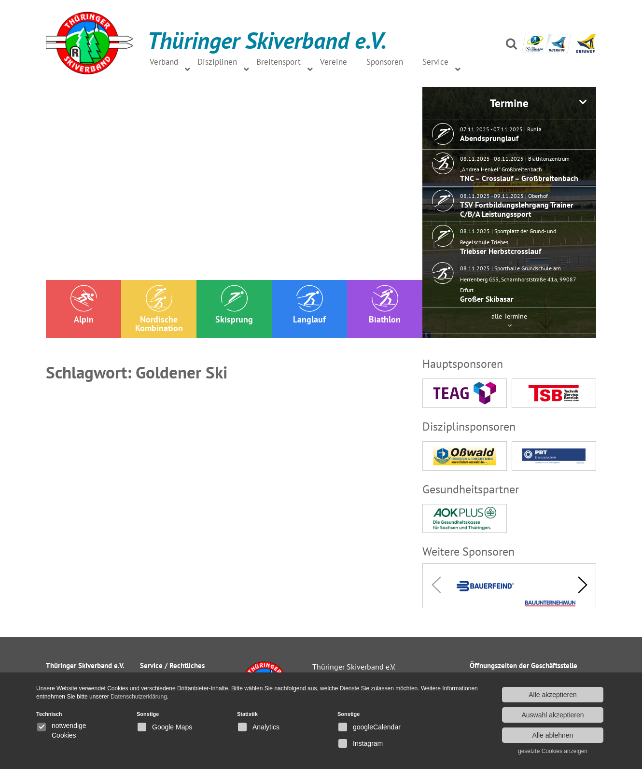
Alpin (83, 305)
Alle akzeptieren (553, 695)
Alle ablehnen (552, 735)
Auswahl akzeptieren (552, 715)
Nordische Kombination (159, 309)
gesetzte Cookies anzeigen (552, 751)
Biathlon (385, 305)
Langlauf (309, 305)
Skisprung (234, 305)
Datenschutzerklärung (139, 696)
